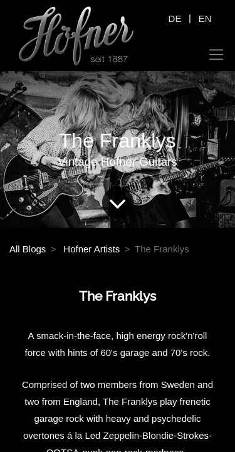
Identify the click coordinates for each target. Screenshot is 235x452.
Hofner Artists (91, 249)
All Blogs (27, 249)
